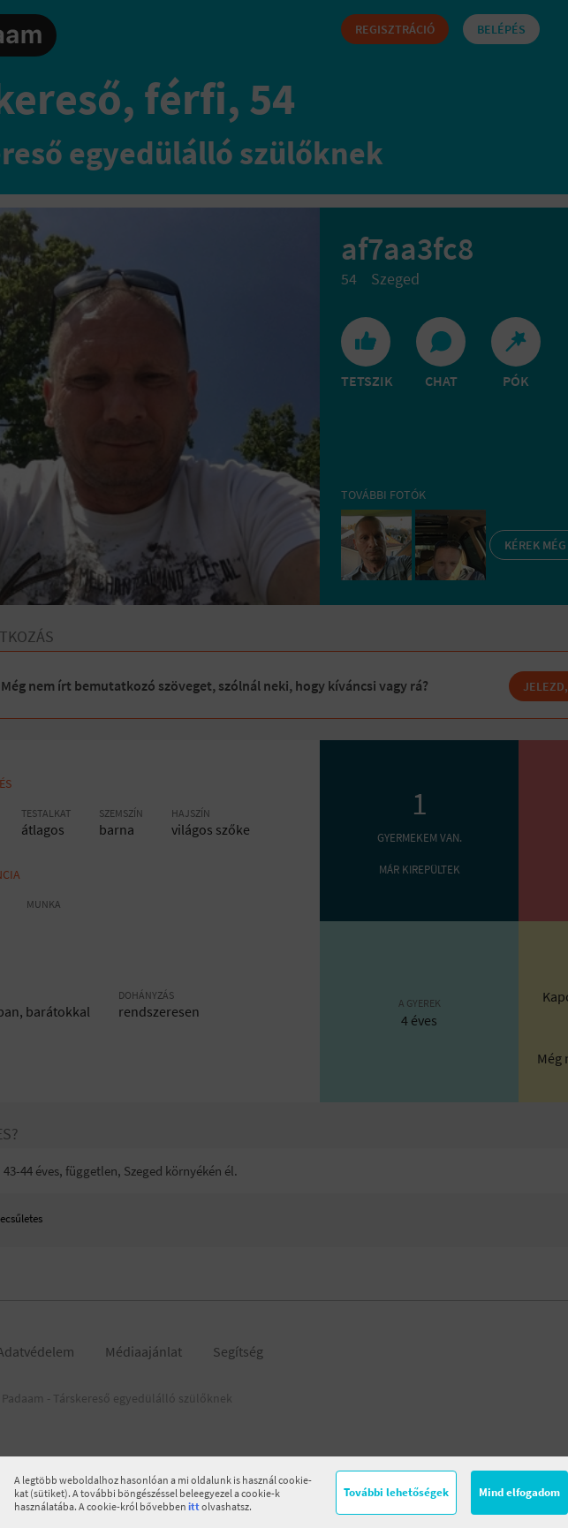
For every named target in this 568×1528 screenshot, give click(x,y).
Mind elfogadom (519, 1492)
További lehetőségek (396, 1492)
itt (194, 1506)
